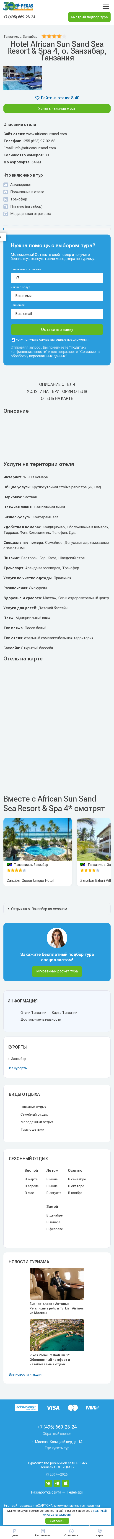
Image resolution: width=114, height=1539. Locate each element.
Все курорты (17, 1068)
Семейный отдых (34, 1114)
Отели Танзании (33, 1013)
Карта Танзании (64, 1013)
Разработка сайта (46, 1492)
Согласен (57, 1521)
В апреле (32, 1186)
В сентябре (77, 1179)
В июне (52, 1179)
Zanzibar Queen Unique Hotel (30, 880)
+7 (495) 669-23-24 (19, 17)
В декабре (54, 1215)
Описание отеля (57, 384)
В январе (53, 1222)
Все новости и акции (25, 1374)
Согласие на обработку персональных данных (55, 354)
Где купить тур (57, 1448)
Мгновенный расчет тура (57, 971)
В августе (54, 1193)
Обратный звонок (57, 1434)
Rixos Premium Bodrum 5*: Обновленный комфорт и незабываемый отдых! (50, 1359)
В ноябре (75, 1193)
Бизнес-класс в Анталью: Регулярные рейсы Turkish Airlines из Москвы (57, 1308)
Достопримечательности (41, 1019)
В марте (31, 1179)
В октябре (76, 1186)
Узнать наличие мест (57, 108)
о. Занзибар (17, 1059)
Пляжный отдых (33, 1107)
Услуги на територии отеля (57, 391)
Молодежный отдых (37, 1122)
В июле (52, 1186)
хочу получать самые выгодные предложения (50, 339)
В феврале (54, 1229)
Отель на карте (57, 398)
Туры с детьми (32, 1129)
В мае (29, 1193)
